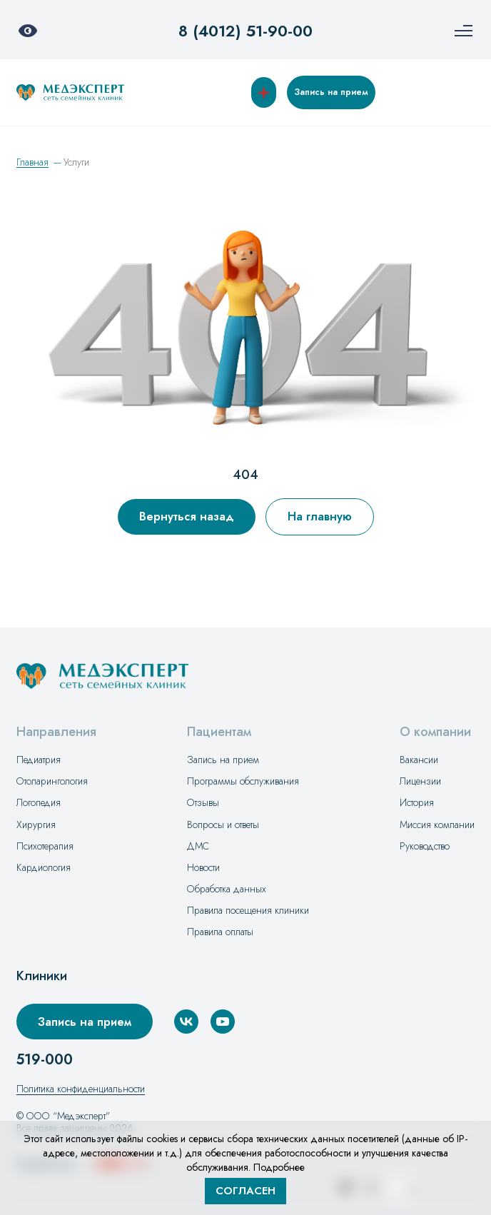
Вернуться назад (186, 516)
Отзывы (203, 802)
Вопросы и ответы (223, 824)
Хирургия (36, 824)
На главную (320, 516)
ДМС (198, 846)
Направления (56, 732)
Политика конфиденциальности (80, 1089)
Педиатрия (38, 759)
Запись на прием (331, 92)
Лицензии (420, 781)
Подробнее (279, 1167)
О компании (435, 732)
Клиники (41, 976)
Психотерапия (45, 846)
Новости (203, 867)
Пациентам (219, 732)
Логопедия (38, 802)
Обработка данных (226, 889)
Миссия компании (437, 824)
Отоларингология (52, 781)
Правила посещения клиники (248, 910)
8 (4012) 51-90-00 (245, 31)
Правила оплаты (220, 931)
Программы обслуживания (243, 781)
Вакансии (419, 759)
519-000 (44, 1060)
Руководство (425, 846)
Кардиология (43, 867)
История (417, 802)
